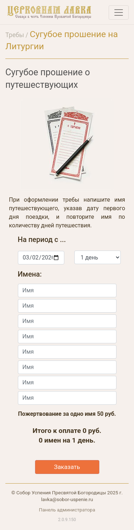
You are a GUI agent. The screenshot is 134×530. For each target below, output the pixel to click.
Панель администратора (67, 510)
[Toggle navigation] (119, 12)
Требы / (17, 35)
